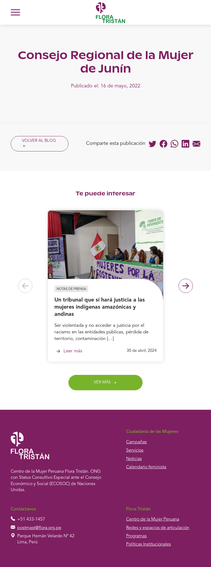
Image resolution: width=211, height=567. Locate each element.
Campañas (136, 442)
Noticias (134, 459)
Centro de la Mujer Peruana (152, 519)
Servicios (134, 450)
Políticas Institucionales (148, 544)
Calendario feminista (146, 467)
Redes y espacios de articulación (157, 528)
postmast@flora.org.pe (39, 528)
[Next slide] (186, 286)
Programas (136, 536)
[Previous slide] (25, 286)
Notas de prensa (71, 289)
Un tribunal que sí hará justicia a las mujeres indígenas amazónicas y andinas (99, 307)
